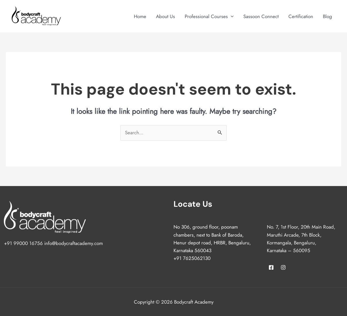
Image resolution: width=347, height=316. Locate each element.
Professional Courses (209, 16)
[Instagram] (283, 267)
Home (140, 16)
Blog (327, 16)
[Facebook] (271, 267)
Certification (300, 16)
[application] (231, 16)
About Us (165, 16)
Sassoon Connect (261, 16)
